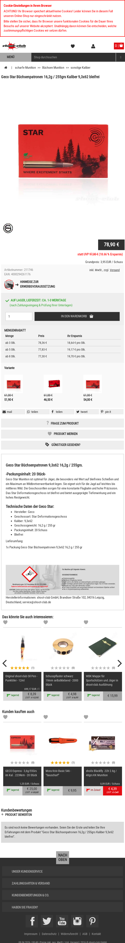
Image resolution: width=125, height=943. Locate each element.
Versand (115, 270)
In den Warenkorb (74, 316)
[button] (105, 412)
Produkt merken (65, 434)
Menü (10, 57)
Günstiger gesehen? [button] (65, 445)
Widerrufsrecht (69, 934)
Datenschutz (49, 934)
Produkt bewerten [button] (18, 815)
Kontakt (96, 934)
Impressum (31, 934)
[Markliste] (5, 623)
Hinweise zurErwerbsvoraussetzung (37, 284)
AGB (84, 934)
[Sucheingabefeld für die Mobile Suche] (73, 57)
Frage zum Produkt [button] (65, 423)
